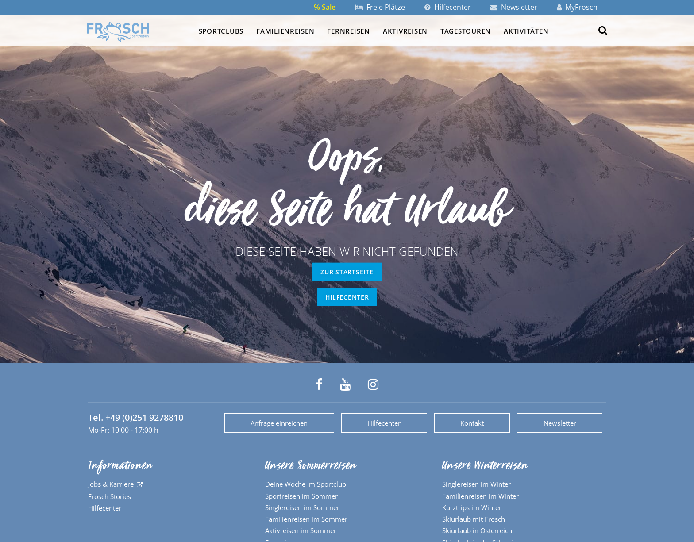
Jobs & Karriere (111, 484)
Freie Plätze (380, 7)
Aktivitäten (526, 31)
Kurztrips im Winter (471, 507)
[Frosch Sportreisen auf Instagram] (373, 384)
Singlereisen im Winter (476, 484)
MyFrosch (577, 7)
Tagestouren (465, 31)
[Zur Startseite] (118, 32)
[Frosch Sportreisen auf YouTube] (345, 384)
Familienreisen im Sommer (306, 519)
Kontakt (472, 423)
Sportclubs (221, 31)
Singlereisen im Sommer (302, 507)
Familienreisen (285, 31)
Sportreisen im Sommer (301, 496)
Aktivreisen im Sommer (300, 530)
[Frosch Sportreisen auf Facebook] (319, 384)
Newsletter (513, 7)
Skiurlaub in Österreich (477, 530)
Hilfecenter (447, 7)
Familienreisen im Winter (480, 496)
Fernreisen (348, 31)
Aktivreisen (405, 31)
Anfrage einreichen (279, 423)
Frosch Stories (109, 496)
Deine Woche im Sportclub (305, 484)
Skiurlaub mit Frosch (473, 519)
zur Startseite (346, 272)
